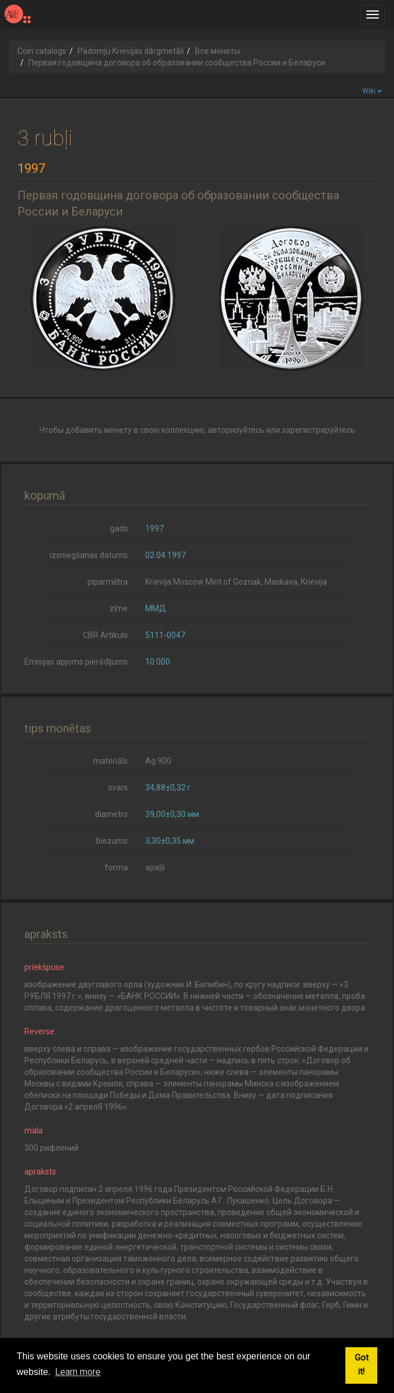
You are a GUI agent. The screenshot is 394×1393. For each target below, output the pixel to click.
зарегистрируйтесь (318, 430)
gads (119, 528)
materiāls (110, 760)
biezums (112, 840)
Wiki (372, 91)
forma (116, 867)
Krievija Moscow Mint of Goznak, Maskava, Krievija (236, 581)
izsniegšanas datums (89, 555)
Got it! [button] (362, 1365)
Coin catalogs (42, 51)
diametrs (111, 814)
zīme (118, 608)
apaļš (155, 867)
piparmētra (107, 581)
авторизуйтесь (236, 430)
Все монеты (217, 51)
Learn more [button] (78, 1371)
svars (118, 787)
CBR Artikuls (105, 635)
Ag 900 (158, 760)
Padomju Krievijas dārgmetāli (131, 51)
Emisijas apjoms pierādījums (76, 661)
